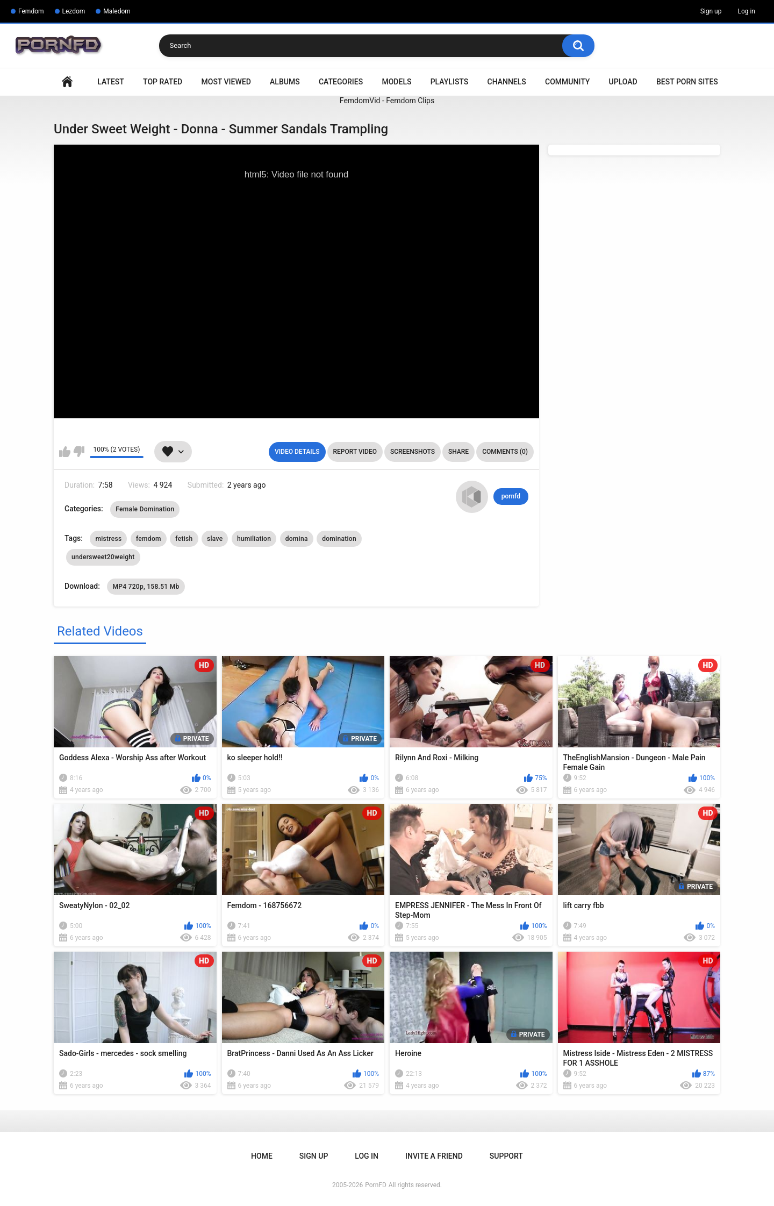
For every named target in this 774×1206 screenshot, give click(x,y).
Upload (623, 81)
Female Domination (145, 509)
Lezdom (73, 11)
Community (567, 81)
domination (339, 539)
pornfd (510, 496)
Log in (746, 11)
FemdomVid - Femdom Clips (387, 100)
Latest (110, 81)
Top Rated (162, 81)
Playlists (450, 81)
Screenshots (412, 451)
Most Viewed (226, 81)
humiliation (254, 539)
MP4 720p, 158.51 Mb (145, 586)
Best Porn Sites (687, 81)
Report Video (355, 451)
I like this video (64, 451)
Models (396, 81)
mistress (108, 539)
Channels (507, 81)
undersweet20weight (103, 557)
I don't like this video (78, 451)
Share (458, 451)
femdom (148, 539)
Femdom (31, 11)
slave (215, 539)
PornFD (375, 1185)
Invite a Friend (434, 1156)
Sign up (711, 11)
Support (506, 1156)
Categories (341, 81)
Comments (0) (505, 451)
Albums (285, 81)
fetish (183, 539)
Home (67, 82)
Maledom (116, 11)
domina (296, 539)
